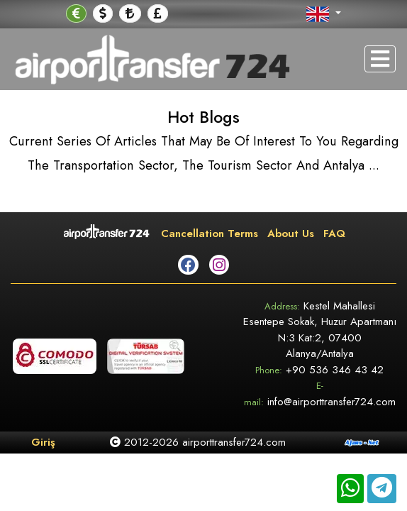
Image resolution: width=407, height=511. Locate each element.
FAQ (334, 233)
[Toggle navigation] (380, 58)
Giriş (43, 442)
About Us (290, 233)
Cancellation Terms (209, 233)
